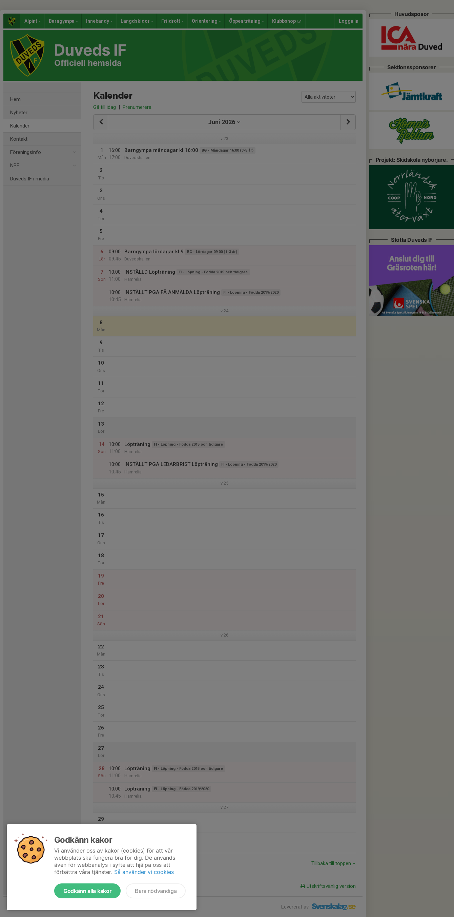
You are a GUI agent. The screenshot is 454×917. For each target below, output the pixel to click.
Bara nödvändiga (156, 890)
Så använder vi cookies (144, 872)
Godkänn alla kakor (87, 890)
